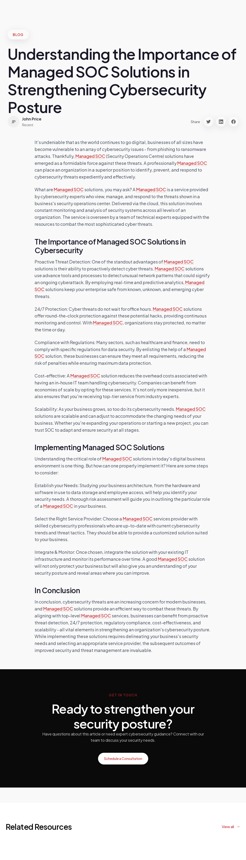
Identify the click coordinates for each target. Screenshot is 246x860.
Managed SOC (90, 156)
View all (228, 826)
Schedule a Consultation (123, 758)
